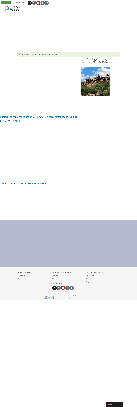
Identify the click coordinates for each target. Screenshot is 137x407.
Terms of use (78, 296)
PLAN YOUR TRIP (10, 121)
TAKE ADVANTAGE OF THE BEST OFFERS (24, 183)
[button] (68, 54)
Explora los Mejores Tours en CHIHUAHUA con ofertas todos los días (38, 116)
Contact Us (71, 296)
